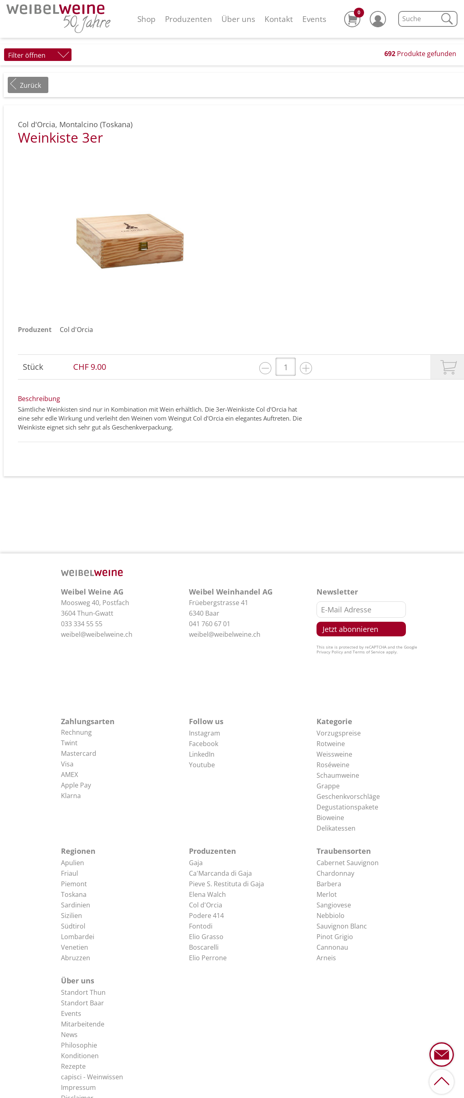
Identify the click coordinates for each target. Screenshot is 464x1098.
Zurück (30, 85)
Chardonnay (335, 873)
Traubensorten (344, 851)
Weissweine (334, 754)
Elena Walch (207, 894)
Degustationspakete (347, 807)
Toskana (74, 894)
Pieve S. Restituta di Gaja (226, 883)
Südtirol (73, 926)
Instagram (204, 733)
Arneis (326, 957)
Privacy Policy (330, 652)
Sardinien (75, 905)
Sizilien (71, 915)
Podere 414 (206, 915)
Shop (146, 18)
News (69, 1034)
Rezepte (73, 1066)
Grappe (328, 785)
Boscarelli (204, 947)
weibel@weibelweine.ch (96, 634)
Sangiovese (334, 905)
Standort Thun (83, 992)
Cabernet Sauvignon (348, 862)
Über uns (238, 18)
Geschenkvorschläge (348, 796)
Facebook (203, 743)
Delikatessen (336, 828)
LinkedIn (202, 754)
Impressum (78, 1087)
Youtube (202, 764)
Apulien (72, 862)
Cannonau (332, 947)
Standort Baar (82, 1002)
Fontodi (200, 926)
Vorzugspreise (339, 733)
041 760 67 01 (209, 623)
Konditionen (80, 1055)
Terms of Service (369, 652)
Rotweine (331, 743)
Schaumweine (338, 775)
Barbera (329, 883)
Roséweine (333, 764)
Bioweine (330, 817)
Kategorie (334, 721)
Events (314, 18)
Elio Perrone (208, 957)
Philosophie (79, 1045)
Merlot (327, 894)
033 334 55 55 (81, 623)
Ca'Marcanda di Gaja (220, 873)
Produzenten (188, 18)
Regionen (78, 851)
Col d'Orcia (76, 329)
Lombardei (77, 936)
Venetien (74, 947)
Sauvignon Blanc (342, 926)
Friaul (69, 873)
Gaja (196, 862)
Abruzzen (75, 957)
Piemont (74, 883)
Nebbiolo (331, 915)
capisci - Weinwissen (92, 1076)
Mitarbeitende (82, 1024)
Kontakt (279, 18)
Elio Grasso (206, 936)
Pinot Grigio (335, 936)
